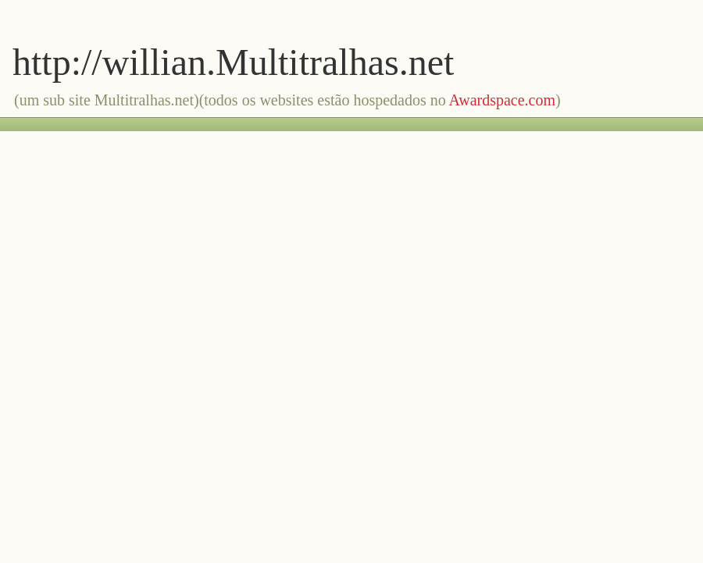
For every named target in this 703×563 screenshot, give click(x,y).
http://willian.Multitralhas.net (233, 62)
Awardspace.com (502, 100)
